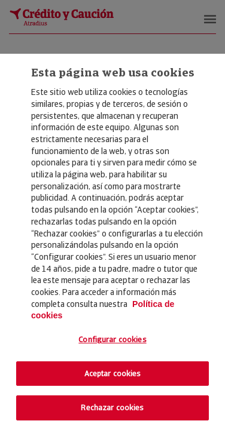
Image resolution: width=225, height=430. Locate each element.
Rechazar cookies (112, 408)
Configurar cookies (112, 339)
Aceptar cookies (112, 373)
